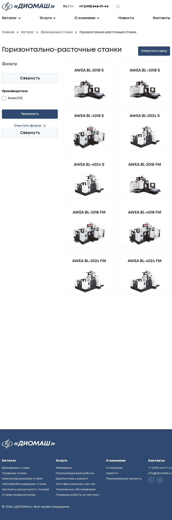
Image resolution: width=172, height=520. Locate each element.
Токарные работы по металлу (77, 495)
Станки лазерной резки (18, 495)
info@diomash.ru (160, 473)
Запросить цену (154, 51)
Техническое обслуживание (76, 489)
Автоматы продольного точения (25, 489)
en (71, 6)
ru (65, 6)
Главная (8, 32)
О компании (85, 18)
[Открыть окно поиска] (118, 6)
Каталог (9, 18)
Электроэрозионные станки (22, 479)
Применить (30, 114)
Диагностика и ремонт (72, 479)
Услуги (46, 18)
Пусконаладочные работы (75, 473)
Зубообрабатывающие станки (24, 484)
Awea (12, 98)
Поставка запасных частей (75, 484)
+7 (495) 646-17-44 (94, 6)
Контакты (161, 18)
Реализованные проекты (124, 479)
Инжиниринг (64, 468)
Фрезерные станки (57, 32)
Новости (126, 18)
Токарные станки (14, 473)
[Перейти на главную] (28, 7)
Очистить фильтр (27, 125)
